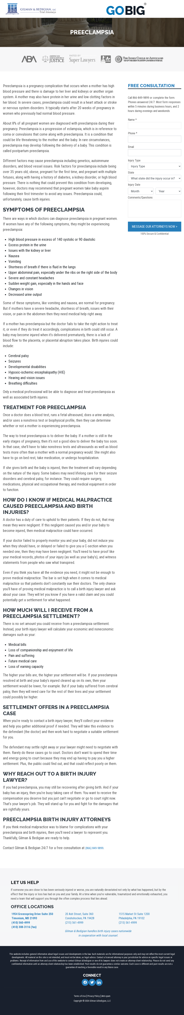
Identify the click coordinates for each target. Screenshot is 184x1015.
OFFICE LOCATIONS (32, 906)
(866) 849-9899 (96, 848)
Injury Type (154, 164)
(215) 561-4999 (73, 921)
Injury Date (134, 184)
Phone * (154, 137)
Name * (154, 123)
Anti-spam (106, 995)
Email (154, 150)
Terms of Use (80, 995)
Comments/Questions (154, 206)
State (154, 176)
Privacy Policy (94, 995)
